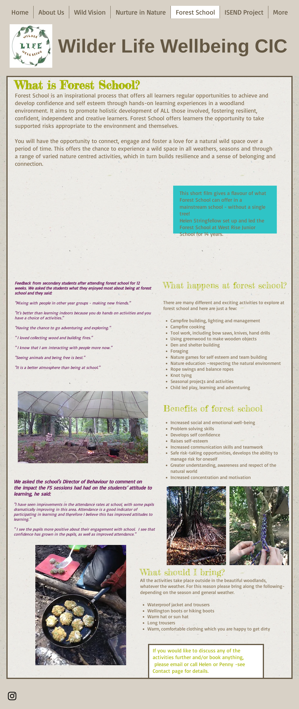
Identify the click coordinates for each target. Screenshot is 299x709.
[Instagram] (12, 696)
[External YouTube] (85, 212)
